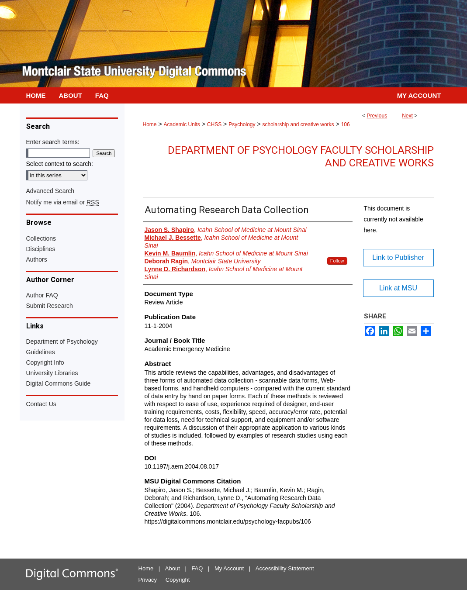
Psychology (241, 124)
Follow (337, 260)
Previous (377, 116)
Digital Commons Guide (58, 383)
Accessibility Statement (285, 568)
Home (150, 124)
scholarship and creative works (298, 124)
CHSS (214, 124)
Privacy (147, 579)
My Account (229, 568)
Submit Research (49, 305)
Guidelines (40, 351)
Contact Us (41, 403)
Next (407, 116)
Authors (36, 259)
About (172, 568)
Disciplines (40, 248)
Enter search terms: (53, 141)
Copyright (178, 579)
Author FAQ (42, 295)
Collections (41, 238)
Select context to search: (59, 163)
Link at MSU (398, 288)
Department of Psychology (62, 341)
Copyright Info (45, 362)
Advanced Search (50, 190)
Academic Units (181, 124)
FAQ (197, 568)
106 (345, 124)
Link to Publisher (398, 257)
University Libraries (52, 372)
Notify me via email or (62, 202)
